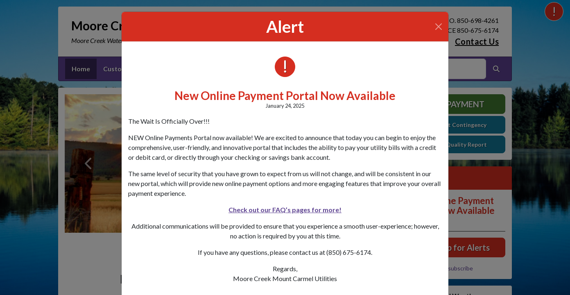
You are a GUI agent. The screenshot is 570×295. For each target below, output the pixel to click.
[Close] (438, 26)
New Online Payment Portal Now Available (285, 95)
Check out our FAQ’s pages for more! (285, 209)
